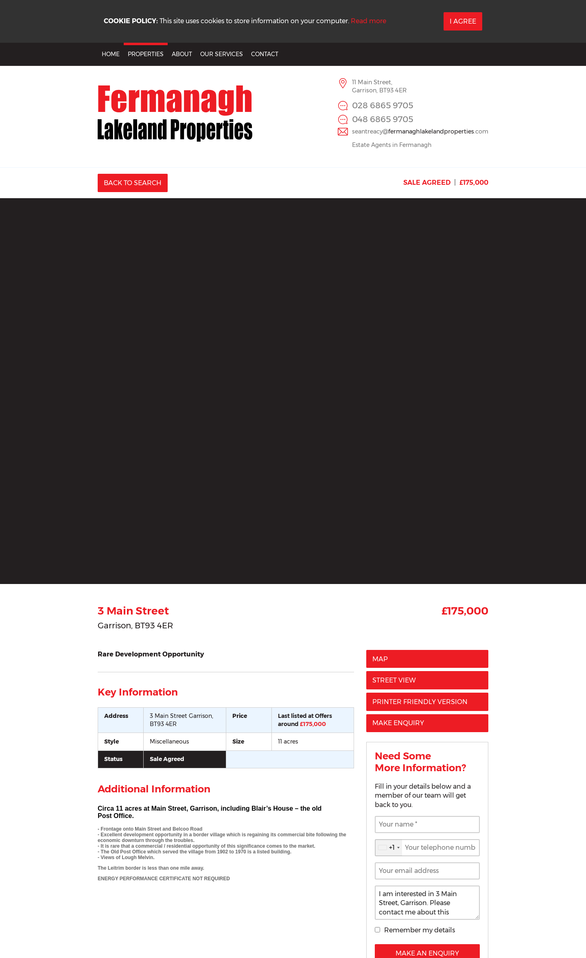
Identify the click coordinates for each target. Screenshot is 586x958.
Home (111, 54)
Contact (264, 54)
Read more (368, 21)
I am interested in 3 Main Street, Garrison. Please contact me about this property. (427, 903)
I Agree (463, 21)
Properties (146, 54)
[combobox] (388, 848)
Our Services (221, 54)
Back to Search (133, 183)
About (182, 54)
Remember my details (419, 930)
